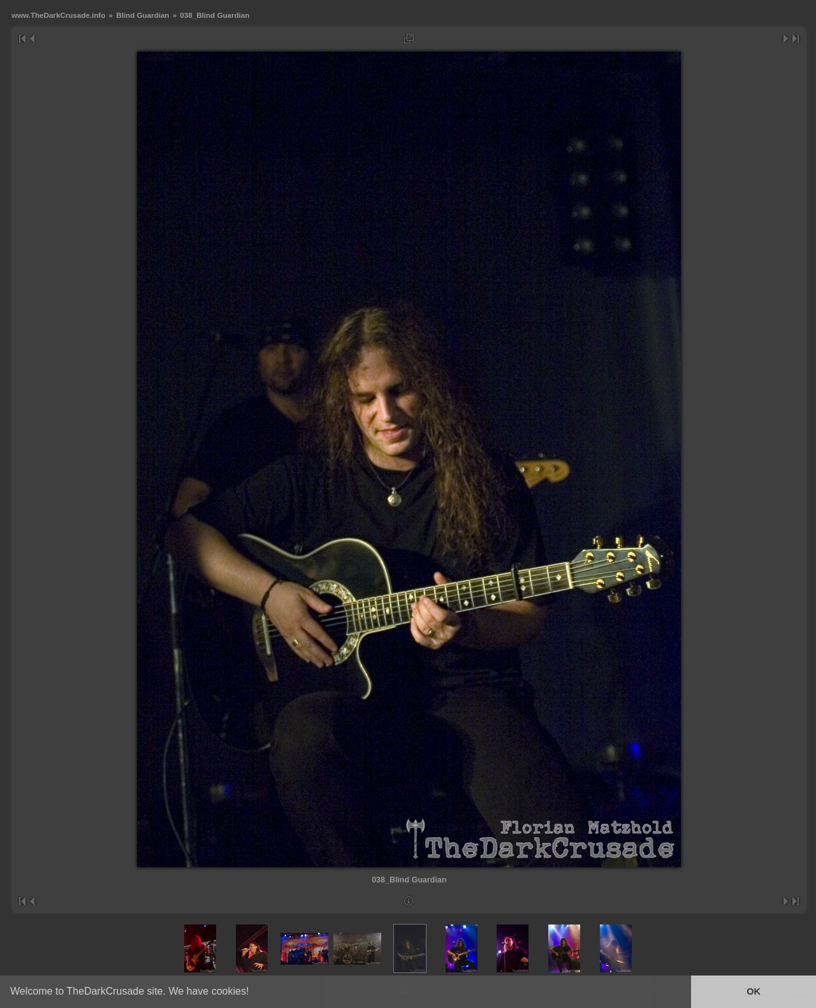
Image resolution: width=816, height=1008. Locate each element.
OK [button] (754, 991)
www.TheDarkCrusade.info (58, 15)
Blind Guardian (142, 15)
